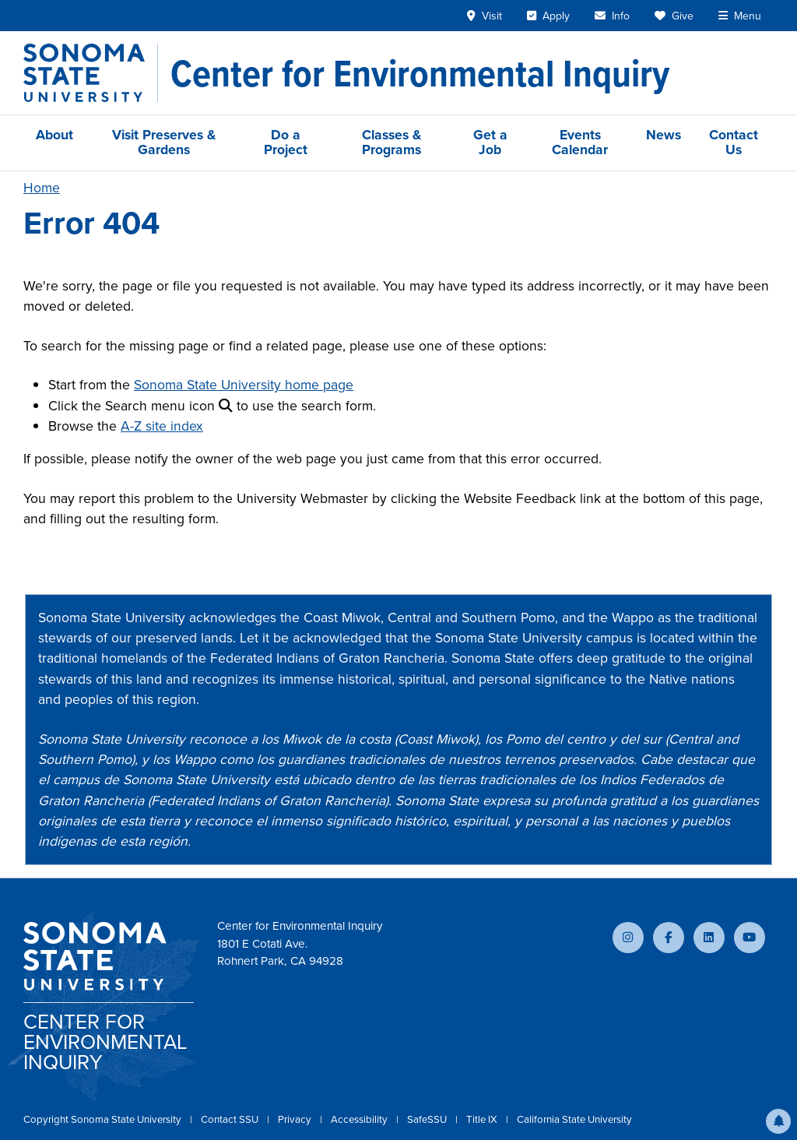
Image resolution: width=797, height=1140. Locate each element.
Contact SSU (231, 1119)
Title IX (483, 1119)
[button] (778, 1121)
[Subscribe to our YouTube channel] (749, 937)
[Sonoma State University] (90, 73)
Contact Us (733, 142)
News (663, 135)
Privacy (296, 1119)
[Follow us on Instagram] (628, 937)
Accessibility (360, 1119)
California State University (574, 1119)
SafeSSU (428, 1119)
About (54, 135)
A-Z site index (162, 426)
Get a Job (490, 142)
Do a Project (285, 142)
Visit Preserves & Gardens (164, 142)
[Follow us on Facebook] (668, 937)
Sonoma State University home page (243, 385)
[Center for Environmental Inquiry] (419, 73)
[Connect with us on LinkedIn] (709, 937)
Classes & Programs (391, 142)
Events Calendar (580, 142)
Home (41, 188)
